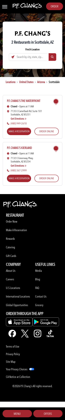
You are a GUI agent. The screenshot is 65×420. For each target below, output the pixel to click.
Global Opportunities (17, 305)
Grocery (39, 305)
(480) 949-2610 (19, 123)
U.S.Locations (13, 288)
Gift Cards (11, 256)
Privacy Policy (13, 354)
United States (26, 82)
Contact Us (40, 296)
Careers (10, 279)
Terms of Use (12, 346)
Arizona (41, 82)
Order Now (11, 221)
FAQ (37, 288)
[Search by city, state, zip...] (32, 57)
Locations (10, 82)
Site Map (10, 361)
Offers (48, 413)
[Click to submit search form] (52, 57)
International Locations (18, 296)
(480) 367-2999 (19, 170)
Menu (17, 413)
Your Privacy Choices (16, 369)
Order (54, 6)
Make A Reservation (16, 230)
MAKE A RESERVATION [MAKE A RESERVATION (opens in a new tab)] (19, 131)
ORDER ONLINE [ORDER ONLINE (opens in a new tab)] (46, 131)
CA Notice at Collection (18, 377)
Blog (37, 279)
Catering (10, 247)
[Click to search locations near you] (13, 57)
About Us (10, 270)
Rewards (10, 238)
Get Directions (19, 118)
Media (38, 270)
